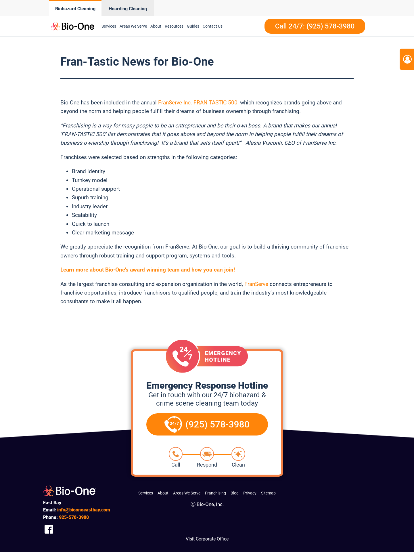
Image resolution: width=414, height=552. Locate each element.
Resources (174, 26)
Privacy (249, 493)
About (155, 26)
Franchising (215, 493)
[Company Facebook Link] (49, 529)
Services (108, 26)
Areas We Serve (133, 26)
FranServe (256, 284)
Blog (235, 493)
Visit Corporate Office (207, 539)
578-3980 (74, 517)
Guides (193, 26)
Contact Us (213, 26)
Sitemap (268, 493)
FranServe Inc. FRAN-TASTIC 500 (197, 102)
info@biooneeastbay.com (83, 510)
